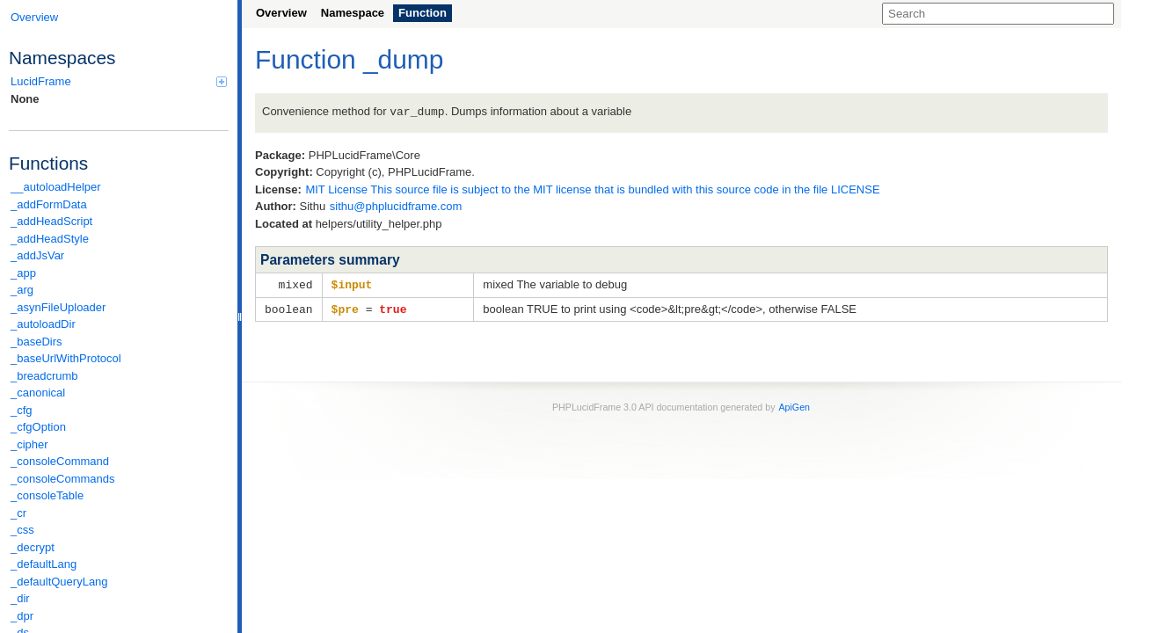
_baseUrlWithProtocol (66, 358)
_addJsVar (37, 255)
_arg (22, 289)
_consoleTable (47, 495)
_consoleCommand (60, 461)
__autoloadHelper (56, 186)
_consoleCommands (63, 478)
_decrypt (33, 547)
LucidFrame (119, 81)
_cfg (22, 410)
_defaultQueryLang (59, 581)
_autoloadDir (43, 324)
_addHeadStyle (50, 238)
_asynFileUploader (58, 307)
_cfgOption (38, 426)
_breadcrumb (44, 375)
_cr (18, 513)
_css (22, 529)
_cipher (29, 444)
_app (23, 273)
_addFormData (49, 204)
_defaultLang (44, 564)
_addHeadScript (51, 221)
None (25, 99)
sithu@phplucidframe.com (396, 205)
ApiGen (794, 404)
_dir (20, 598)
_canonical (38, 392)
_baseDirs (36, 341)
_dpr (22, 615)
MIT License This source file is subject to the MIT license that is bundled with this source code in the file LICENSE (592, 188)
